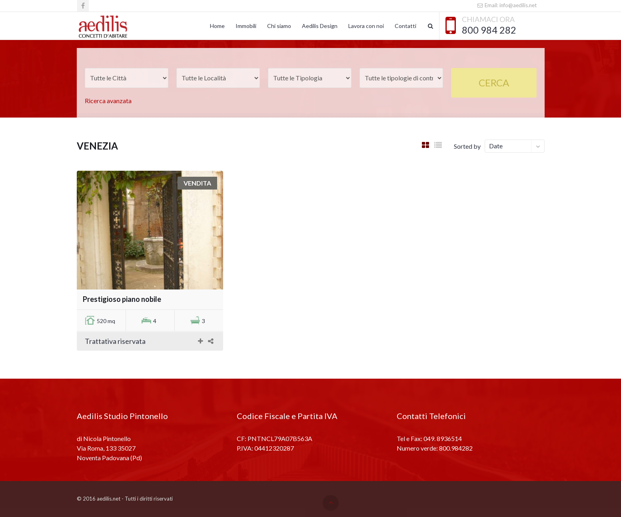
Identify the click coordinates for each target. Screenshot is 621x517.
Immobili (246, 25)
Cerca (494, 82)
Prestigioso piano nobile (122, 299)
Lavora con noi (366, 25)
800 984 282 (489, 30)
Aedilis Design (319, 25)
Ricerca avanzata (108, 100)
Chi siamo (279, 25)
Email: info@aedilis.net (506, 5)
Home (217, 25)
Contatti (405, 25)
